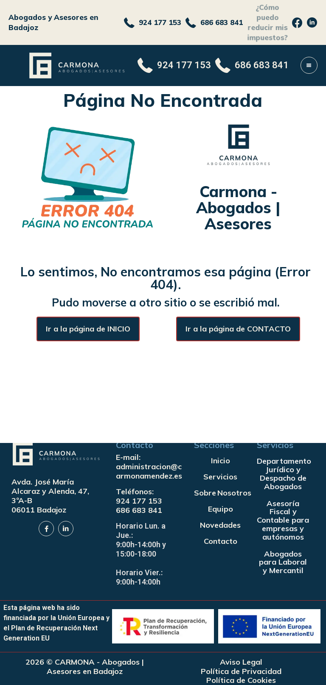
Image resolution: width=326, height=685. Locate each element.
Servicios (220, 477)
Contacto (220, 541)
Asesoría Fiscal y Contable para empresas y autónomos (283, 520)
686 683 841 (139, 510)
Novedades (220, 525)
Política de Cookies (241, 680)
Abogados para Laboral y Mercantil (283, 562)
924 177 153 (139, 501)
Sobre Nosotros (220, 493)
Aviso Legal (241, 662)
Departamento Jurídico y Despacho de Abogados (283, 473)
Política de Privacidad (241, 671)
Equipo (220, 509)
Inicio (220, 460)
